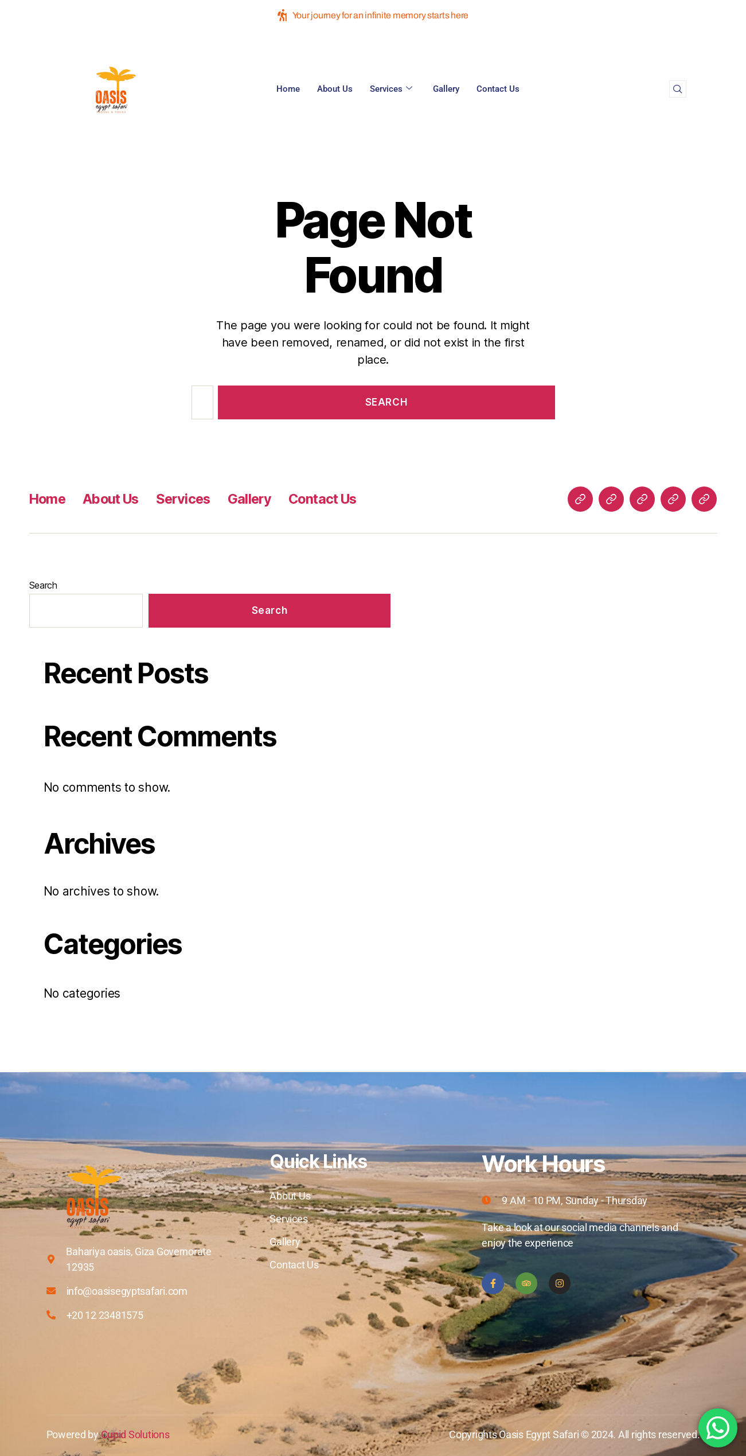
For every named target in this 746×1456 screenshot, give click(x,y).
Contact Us (498, 89)
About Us (335, 89)
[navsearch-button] (677, 89)
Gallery (446, 89)
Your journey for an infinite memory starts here (373, 15)
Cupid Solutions (135, 1434)
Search (43, 585)
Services (391, 89)
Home (288, 89)
